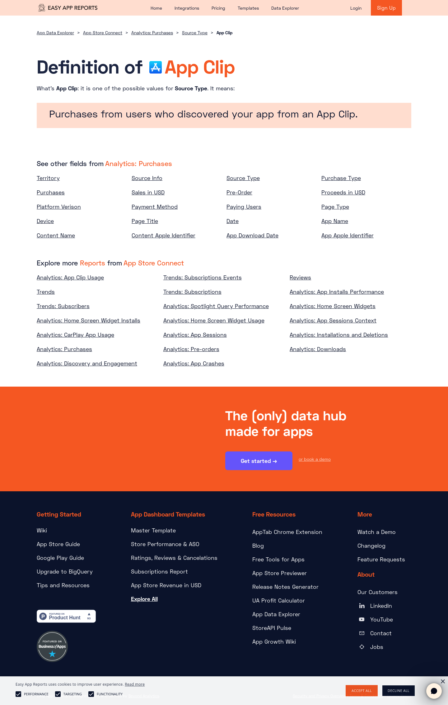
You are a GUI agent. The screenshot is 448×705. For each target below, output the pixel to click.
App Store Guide (58, 544)
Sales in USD (148, 192)
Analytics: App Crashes (193, 363)
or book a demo (315, 459)
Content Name (56, 235)
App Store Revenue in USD (166, 585)
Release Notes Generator (285, 586)
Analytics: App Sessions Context (333, 320)
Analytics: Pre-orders (191, 348)
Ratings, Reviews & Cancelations (174, 557)
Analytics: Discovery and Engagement (87, 363)
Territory (48, 177)
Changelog (371, 545)
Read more (135, 684)
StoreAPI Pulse (271, 627)
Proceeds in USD (343, 192)
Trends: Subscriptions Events (202, 277)
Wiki (42, 530)
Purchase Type (341, 177)
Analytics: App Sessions (195, 334)
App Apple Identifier (347, 235)
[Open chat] (434, 691)
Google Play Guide (60, 557)
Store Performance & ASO (165, 544)
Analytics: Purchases (152, 32)
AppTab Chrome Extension (287, 531)
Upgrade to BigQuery (65, 571)
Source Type (195, 32)
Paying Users (243, 206)
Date (232, 220)
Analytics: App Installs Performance (337, 291)
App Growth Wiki (274, 641)
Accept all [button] (362, 690)
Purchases (51, 192)
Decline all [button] (398, 690)
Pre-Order (239, 192)
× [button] (442, 681)
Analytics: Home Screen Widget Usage (213, 320)
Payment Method (155, 206)
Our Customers (377, 591)
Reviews (300, 277)
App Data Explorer (55, 32)
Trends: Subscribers (63, 305)
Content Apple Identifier (163, 235)
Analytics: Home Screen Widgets (333, 305)
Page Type (335, 206)
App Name (334, 220)
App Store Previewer (279, 572)
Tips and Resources (63, 585)
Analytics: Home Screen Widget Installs (88, 320)
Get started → (259, 461)
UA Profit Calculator (278, 600)
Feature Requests (381, 559)
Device (45, 220)
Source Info (147, 177)
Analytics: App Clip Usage (70, 277)
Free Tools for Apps (278, 559)
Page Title (145, 220)
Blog (258, 545)
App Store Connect (102, 32)
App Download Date (252, 235)
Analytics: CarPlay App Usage (75, 334)
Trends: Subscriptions (192, 291)
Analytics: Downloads (318, 348)
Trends (46, 291)
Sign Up (386, 8)
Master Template (153, 530)
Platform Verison (59, 206)
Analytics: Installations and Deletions (339, 334)
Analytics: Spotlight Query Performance (216, 305)
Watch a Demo (376, 531)
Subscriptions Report (159, 571)
